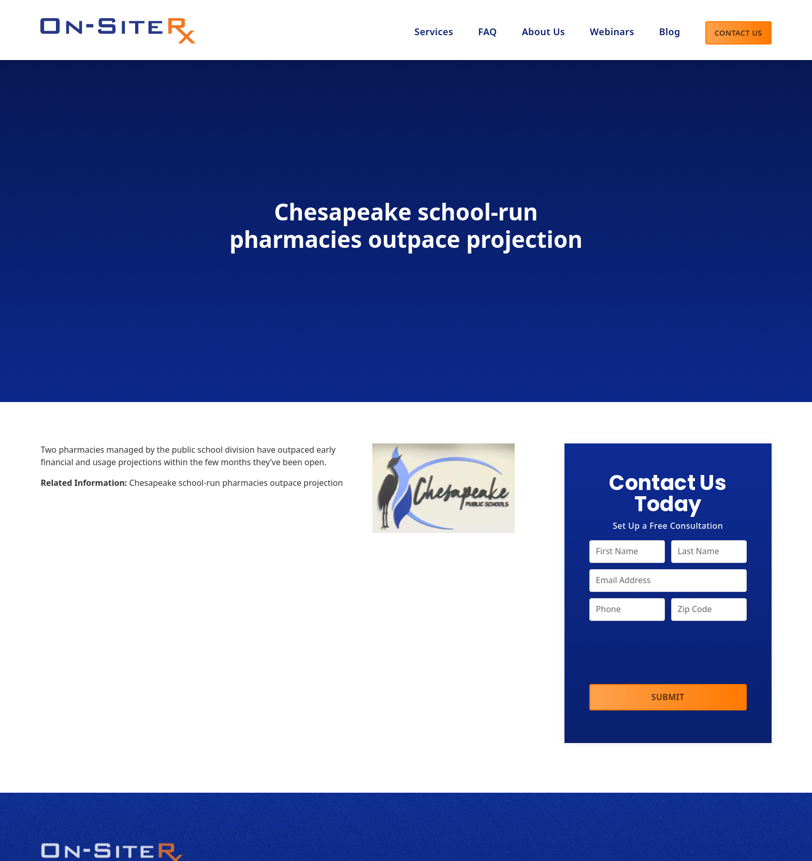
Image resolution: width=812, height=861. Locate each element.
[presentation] (668, 653)
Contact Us (738, 33)
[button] (543, 32)
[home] (118, 28)
